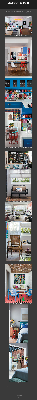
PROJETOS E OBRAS (11, 6)
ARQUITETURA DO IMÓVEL (18, 3)
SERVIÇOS (25, 6)
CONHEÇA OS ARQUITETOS (18, 6)
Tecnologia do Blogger (18, 395)
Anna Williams (22, 397)
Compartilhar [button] (7, 386)
